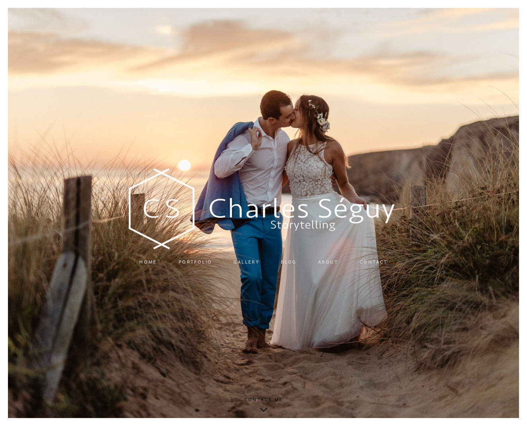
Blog (289, 262)
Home (148, 262)
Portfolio (195, 262)
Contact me (263, 400)
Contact (374, 262)
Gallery (246, 262)
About (328, 262)
